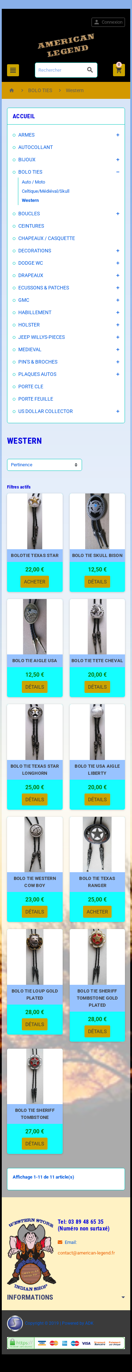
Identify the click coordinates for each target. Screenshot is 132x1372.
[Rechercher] (66, 70)
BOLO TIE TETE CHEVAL (97, 660)
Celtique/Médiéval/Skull (45, 191)
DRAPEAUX (30, 275)
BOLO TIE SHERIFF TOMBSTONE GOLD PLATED (97, 998)
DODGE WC (30, 263)
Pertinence (21, 464)
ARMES (26, 135)
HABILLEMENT (34, 312)
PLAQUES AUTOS (37, 374)
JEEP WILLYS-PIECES (41, 337)
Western (30, 200)
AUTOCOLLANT (35, 147)
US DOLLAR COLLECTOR (45, 411)
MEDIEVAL (30, 349)
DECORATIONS (34, 250)
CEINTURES (31, 226)
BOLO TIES (30, 172)
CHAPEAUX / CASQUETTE (46, 238)
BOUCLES (29, 213)
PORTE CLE (30, 386)
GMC (23, 300)
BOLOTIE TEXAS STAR (34, 555)
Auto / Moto (33, 182)
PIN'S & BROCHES (37, 362)
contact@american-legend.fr (86, 1253)
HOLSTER (29, 325)
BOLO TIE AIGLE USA (34, 660)
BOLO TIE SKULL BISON (97, 555)
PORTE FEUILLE (35, 399)
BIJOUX (27, 159)
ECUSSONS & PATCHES (43, 287)
